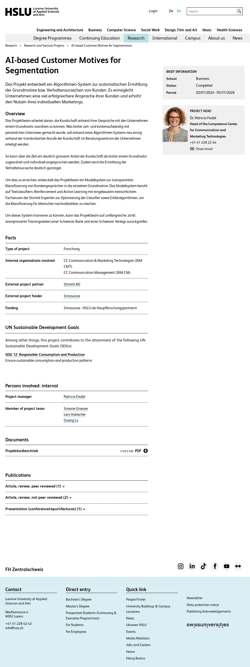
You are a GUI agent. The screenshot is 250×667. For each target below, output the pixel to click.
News (237, 38)
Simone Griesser (76, 409)
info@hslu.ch (14, 628)
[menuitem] (52, 38)
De (171, 11)
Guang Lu (71, 420)
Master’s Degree (77, 606)
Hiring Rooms (135, 658)
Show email (204, 149)
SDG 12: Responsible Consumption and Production (45, 354)
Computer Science (121, 30)
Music (207, 30)
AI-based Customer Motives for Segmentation (101, 45)
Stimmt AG (72, 284)
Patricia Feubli (74, 397)
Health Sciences (229, 30)
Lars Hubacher (75, 414)
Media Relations (138, 638)
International (164, 38)
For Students (75, 625)
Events (131, 632)
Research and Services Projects (44, 45)
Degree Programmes (52, 38)
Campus (192, 38)
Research (136, 38)
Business (95, 30)
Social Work (150, 30)
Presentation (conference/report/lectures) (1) (45, 508)
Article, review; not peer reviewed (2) (38, 497)
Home (130, 652)
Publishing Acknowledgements (209, 611)
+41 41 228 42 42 (18, 623)
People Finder (136, 599)
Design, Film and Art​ (181, 30)
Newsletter (194, 598)
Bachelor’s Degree (79, 599)
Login (153, 11)
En (179, 11)
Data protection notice (203, 605)
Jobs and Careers (138, 645)
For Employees (76, 632)
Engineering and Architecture (60, 30)
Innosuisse (72, 296)
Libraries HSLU (136, 625)
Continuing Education (99, 38)
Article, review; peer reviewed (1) (34, 486)
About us (216, 38)
